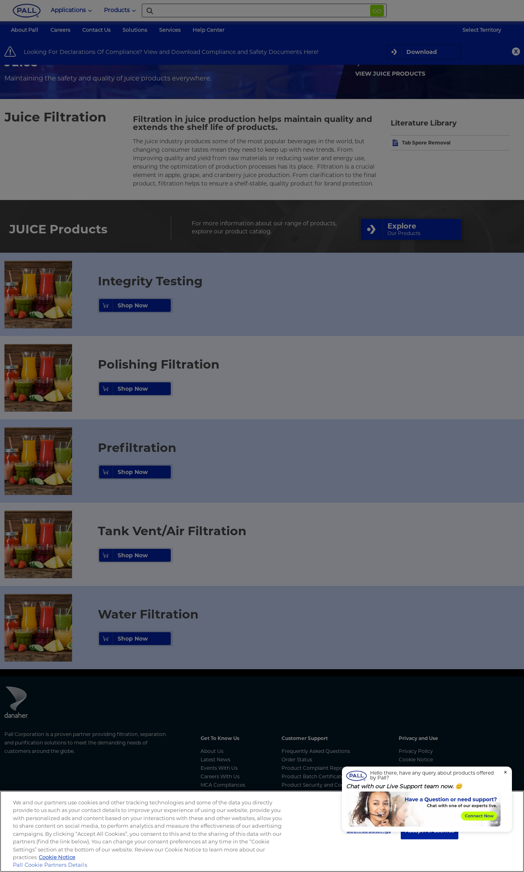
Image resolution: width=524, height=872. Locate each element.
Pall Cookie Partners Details (50, 865)
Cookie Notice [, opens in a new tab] (57, 857)
